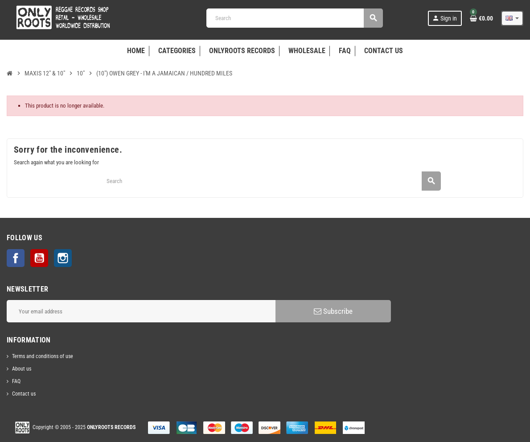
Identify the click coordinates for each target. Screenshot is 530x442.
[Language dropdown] (512, 18)
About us (21, 369)
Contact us (24, 394)
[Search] (294, 18)
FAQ (16, 381)
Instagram (63, 258)
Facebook (16, 258)
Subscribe (333, 311)
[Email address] (141, 311)
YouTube (39, 258)
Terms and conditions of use (42, 356)
